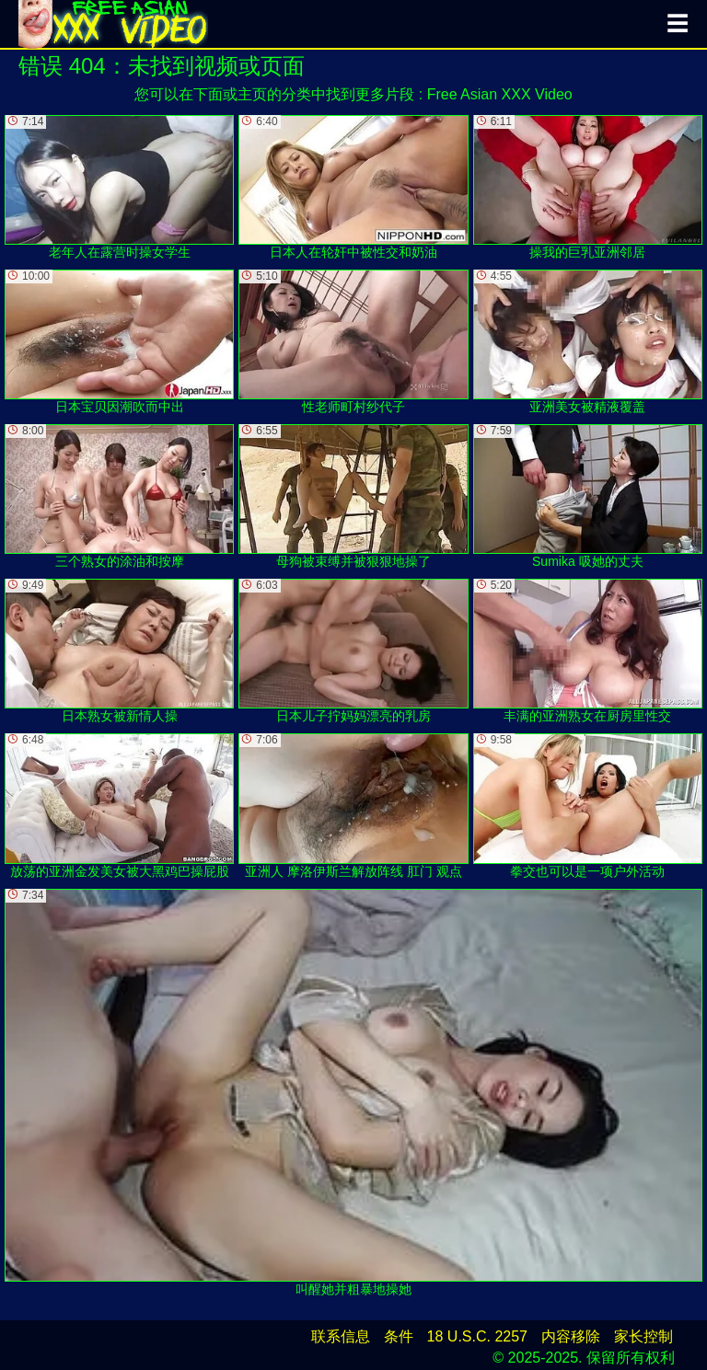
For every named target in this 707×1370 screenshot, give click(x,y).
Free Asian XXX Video (500, 94)
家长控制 (643, 1336)
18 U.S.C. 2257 (477, 1336)
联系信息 (340, 1336)
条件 (398, 1336)
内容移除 (570, 1336)
